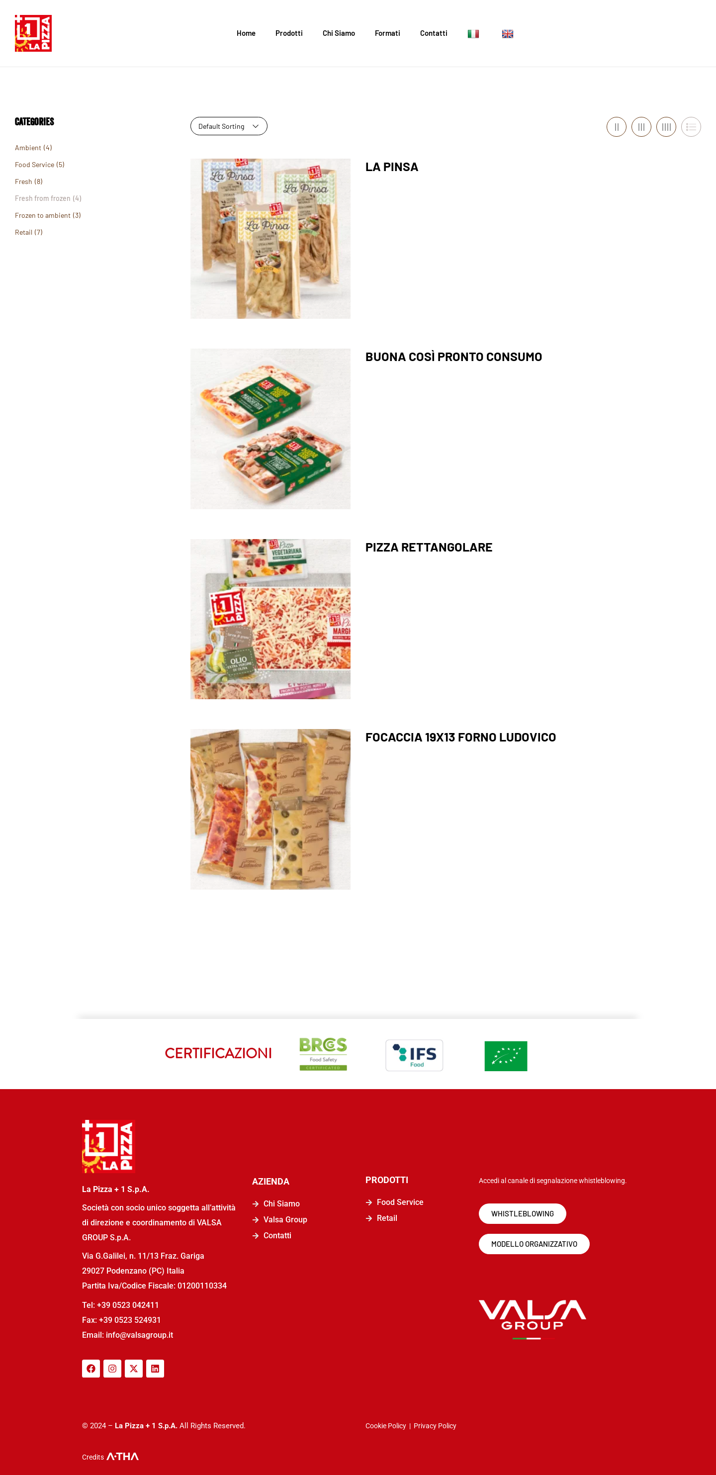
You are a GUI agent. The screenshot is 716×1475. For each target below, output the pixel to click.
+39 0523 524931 (130, 1320)
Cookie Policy (385, 1426)
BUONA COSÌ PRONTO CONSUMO (453, 356)
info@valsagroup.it (138, 1335)
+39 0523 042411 (128, 1305)
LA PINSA (392, 166)
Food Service (34, 164)
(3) (77, 215)
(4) (48, 147)
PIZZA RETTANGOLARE (429, 546)
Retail (23, 232)
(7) (38, 232)
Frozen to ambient (43, 215)
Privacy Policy (435, 1426)
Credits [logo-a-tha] (93, 1457)
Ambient (28, 147)
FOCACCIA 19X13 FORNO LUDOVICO (460, 736)
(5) (60, 164)
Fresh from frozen (43, 198)
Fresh (23, 181)
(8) (38, 181)
